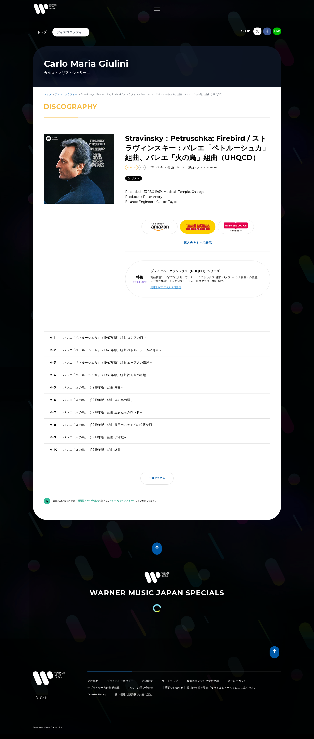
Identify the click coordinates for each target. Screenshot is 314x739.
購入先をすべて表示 (198, 243)
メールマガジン (237, 680)
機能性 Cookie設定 (88, 500)
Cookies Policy (96, 694)
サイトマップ (170, 680)
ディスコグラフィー (71, 32)
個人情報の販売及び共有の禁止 (133, 694)
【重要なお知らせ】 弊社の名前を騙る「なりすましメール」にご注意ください (209, 687)
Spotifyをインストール (122, 500)
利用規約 (147, 680)
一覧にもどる (157, 478)
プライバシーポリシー (120, 680)
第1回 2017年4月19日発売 (165, 287)
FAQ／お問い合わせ (140, 687)
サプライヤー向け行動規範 (103, 687)
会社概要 (92, 680)
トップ (42, 32)
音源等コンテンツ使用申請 (203, 680)
